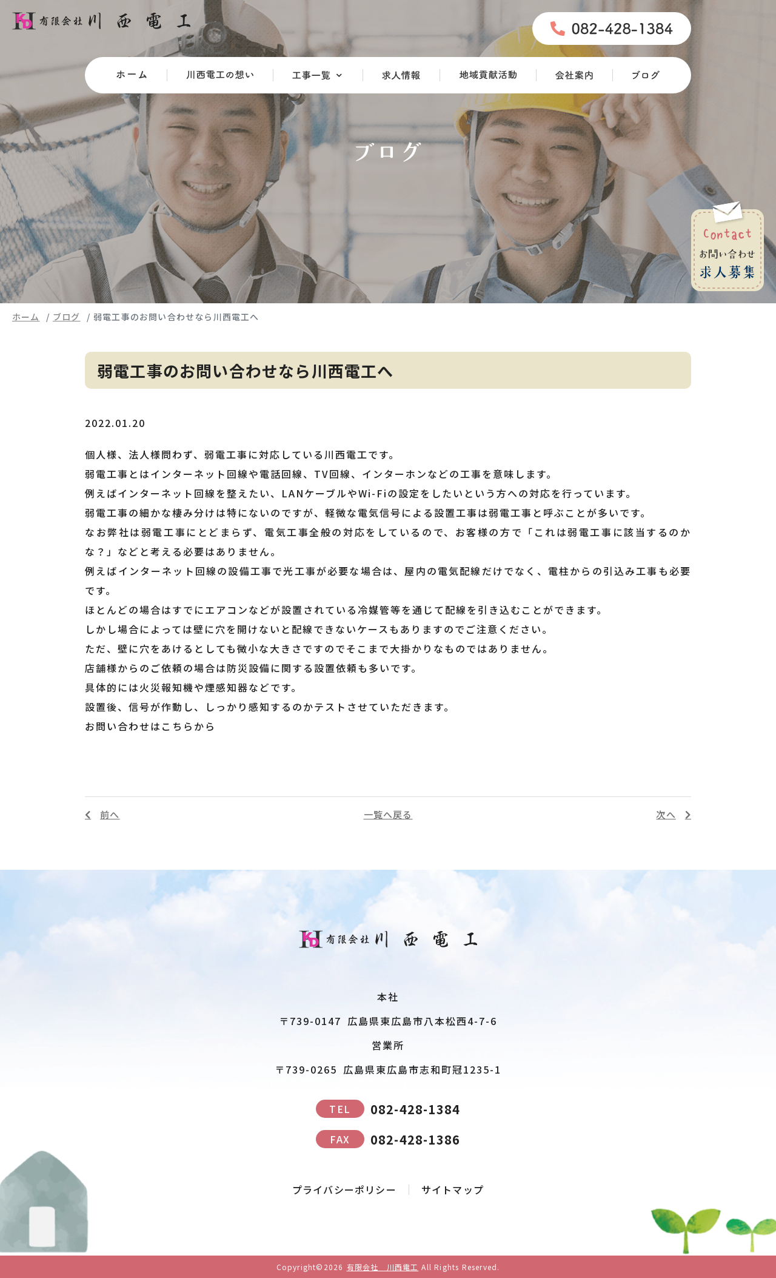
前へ (109, 814)
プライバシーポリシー (344, 1190)
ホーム (26, 317)
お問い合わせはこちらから (150, 726)
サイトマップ (452, 1190)
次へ (665, 814)
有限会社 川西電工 (383, 1267)
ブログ (67, 317)
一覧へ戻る (388, 814)
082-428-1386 (388, 1139)
